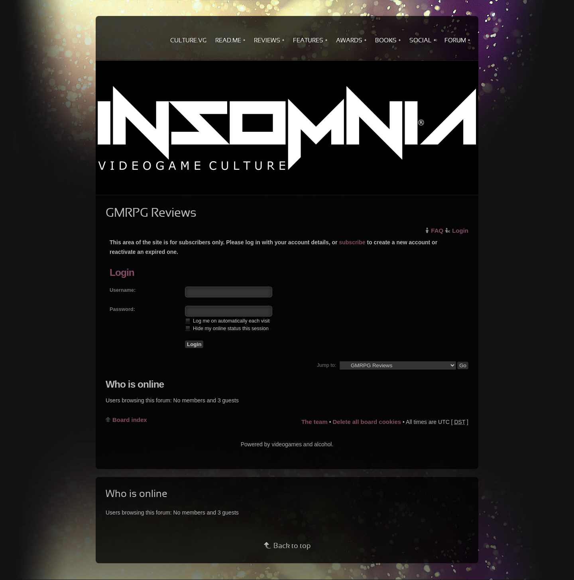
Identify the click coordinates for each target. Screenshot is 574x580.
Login (460, 230)
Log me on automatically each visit (227, 321)
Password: (122, 309)
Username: (123, 290)
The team (314, 421)
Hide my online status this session (227, 328)
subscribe (352, 242)
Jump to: (326, 365)
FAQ (437, 230)
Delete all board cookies (366, 421)
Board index (129, 419)
